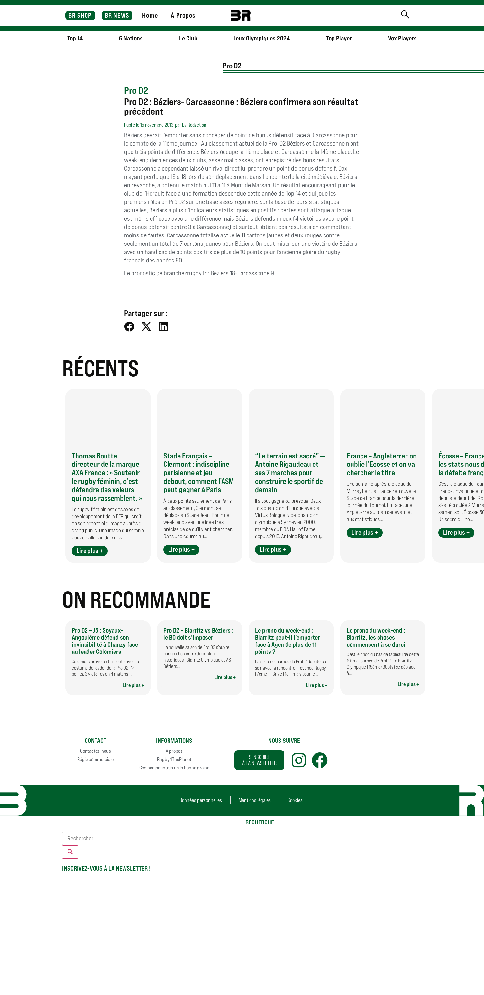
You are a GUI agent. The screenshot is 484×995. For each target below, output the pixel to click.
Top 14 (75, 38)
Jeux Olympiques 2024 (261, 38)
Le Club (188, 38)
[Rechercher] (70, 852)
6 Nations (131, 38)
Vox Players (402, 38)
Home (150, 15)
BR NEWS (117, 15)
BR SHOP (80, 15)
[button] (129, 326)
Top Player (339, 38)
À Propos (183, 15)
